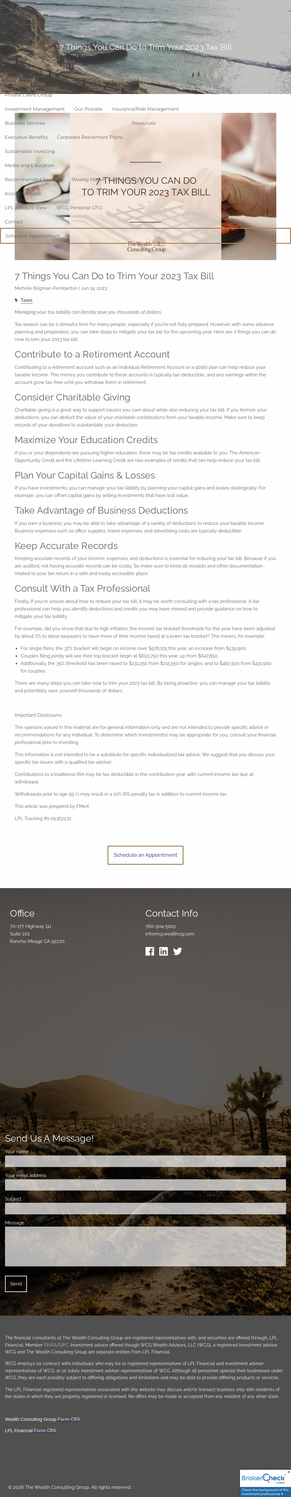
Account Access (23, 193)
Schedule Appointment (33, 236)
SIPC (64, 1345)
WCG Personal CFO (79, 208)
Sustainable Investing (30, 151)
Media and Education (29, 165)
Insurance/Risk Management (145, 109)
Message (37, 1223)
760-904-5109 (161, 926)
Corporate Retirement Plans (89, 137)
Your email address (48, 1175)
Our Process (88, 109)
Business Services (25, 123)
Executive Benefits (26, 137)
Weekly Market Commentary (105, 179)
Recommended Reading (33, 179)
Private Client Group (28, 95)
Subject (36, 1199)
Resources (144, 123)
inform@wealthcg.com (170, 934)
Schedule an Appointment (145, 855)
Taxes (27, 300)
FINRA (50, 1345)
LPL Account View (26, 208)
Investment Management (35, 109)
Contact (14, 222)
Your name (39, 1151)
